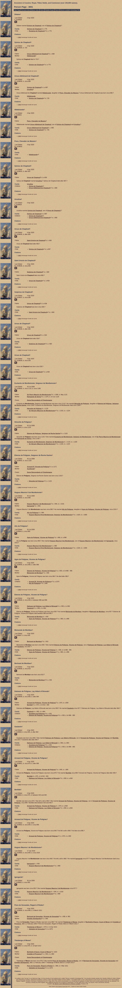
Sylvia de (35, 186)
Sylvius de (54, 25)
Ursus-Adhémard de (37, 54)
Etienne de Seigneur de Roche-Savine (43, 433)
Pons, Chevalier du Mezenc (69, 93)
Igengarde (30, 506)
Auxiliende (30, 469)
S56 (20, 37)
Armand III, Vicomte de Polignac (40, 581)
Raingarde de (34, 397)
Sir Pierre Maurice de (39, 394)
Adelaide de (37, 929)
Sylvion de (34, 25)
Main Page (17, 10)
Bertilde (30, 705)
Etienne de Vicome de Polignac (41, 571)
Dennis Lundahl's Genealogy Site (70, 10)
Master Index (35, 10)
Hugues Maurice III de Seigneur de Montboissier (50, 514)
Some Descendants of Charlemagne (39, 400)
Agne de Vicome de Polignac (95, 509)
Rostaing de (36, 31)
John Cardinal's (59, 986)
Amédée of (34, 954)
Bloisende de (35, 573)
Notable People (49, 10)
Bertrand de (97, 611)
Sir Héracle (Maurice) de (42, 410)
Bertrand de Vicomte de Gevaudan (43, 916)
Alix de (67, 509)
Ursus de (33, 177)
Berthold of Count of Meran (98, 922)
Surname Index (26, 10)
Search (57, 10)
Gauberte (30, 608)
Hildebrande (31, 56)
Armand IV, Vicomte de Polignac (38, 466)
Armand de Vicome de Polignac (41, 703)
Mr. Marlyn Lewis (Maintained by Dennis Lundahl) (66, 984)
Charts (42, 10)
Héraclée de (81, 403)
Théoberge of (70, 922)
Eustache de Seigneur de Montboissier (72, 437)
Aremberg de (36, 713)
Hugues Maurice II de (62, 541)
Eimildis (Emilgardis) (34, 918)
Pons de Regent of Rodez (65, 961)
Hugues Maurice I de (39, 504)
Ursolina (30, 89)
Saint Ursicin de (36, 240)
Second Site (64, 986)
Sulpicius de (35, 272)
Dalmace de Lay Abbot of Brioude (42, 606)
